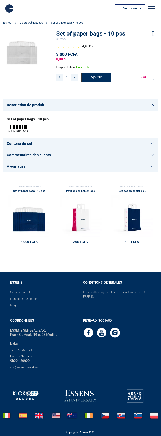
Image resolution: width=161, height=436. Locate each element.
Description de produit (25, 105)
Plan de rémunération (24, 298)
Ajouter (96, 77)
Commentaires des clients (29, 155)
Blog (13, 305)
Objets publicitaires (31, 22)
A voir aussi (17, 166)
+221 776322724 (21, 350)
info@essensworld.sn (24, 367)
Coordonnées (22, 321)
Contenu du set (19, 143)
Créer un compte (21, 292)
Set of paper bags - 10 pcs (67, 22)
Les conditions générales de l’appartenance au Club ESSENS (116, 294)
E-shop (7, 22)
